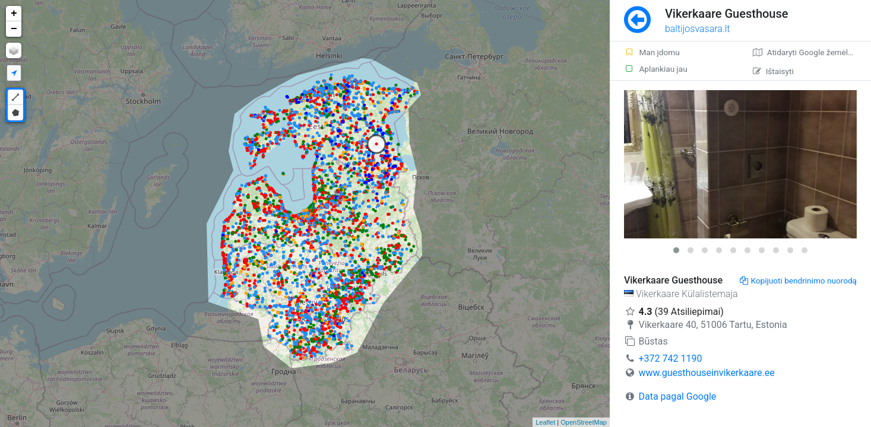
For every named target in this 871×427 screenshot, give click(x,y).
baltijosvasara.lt (697, 28)
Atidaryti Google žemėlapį (806, 52)
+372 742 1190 (670, 358)
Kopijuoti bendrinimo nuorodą (798, 280)
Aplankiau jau (656, 69)
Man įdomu (652, 52)
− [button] (14, 29)
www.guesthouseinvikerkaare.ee (706, 372)
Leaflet (545, 422)
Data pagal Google (677, 396)
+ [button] (14, 14)
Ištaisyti (773, 71)
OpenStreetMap (583, 422)
